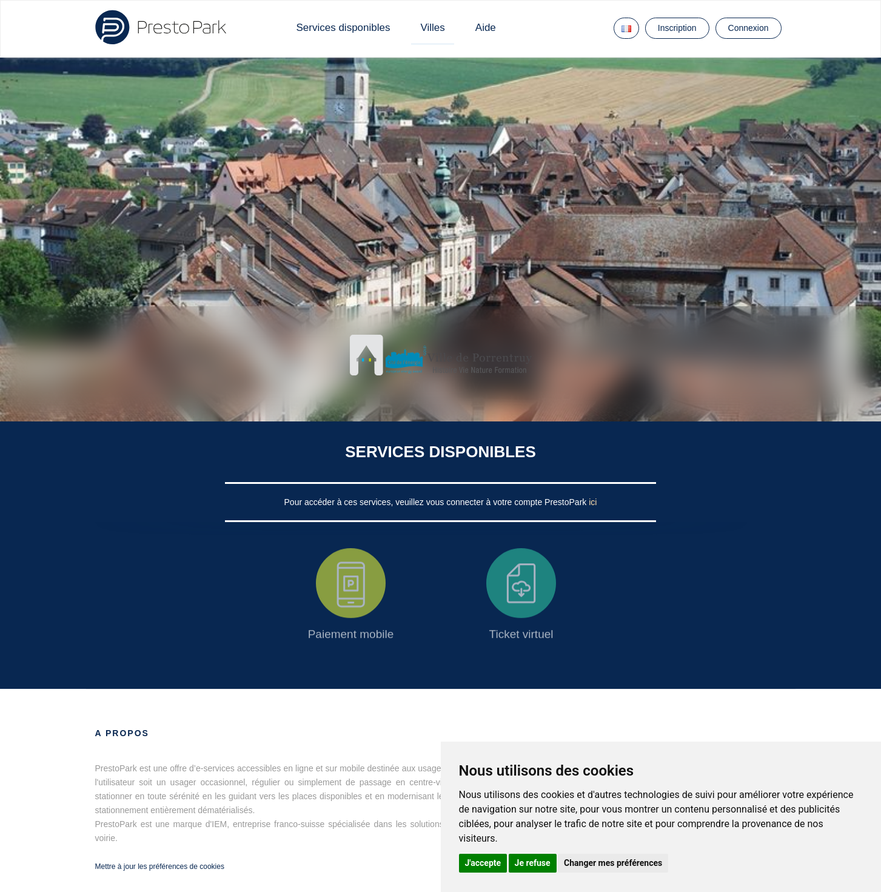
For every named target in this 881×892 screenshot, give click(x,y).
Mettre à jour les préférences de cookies (159, 866)
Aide (485, 27)
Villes (432, 27)
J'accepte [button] (483, 863)
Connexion (748, 28)
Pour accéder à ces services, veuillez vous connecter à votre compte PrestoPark (436, 502)
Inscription (677, 28)
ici (593, 502)
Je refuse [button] (533, 863)
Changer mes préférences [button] (613, 863)
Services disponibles (343, 27)
